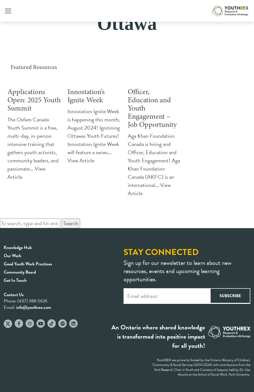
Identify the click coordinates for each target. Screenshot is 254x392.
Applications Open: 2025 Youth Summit (34, 100)
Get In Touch (15, 280)
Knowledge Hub (18, 247)
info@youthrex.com (33, 307)
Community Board (20, 272)
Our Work (12, 255)
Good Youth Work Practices (28, 263)
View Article (80, 160)
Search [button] (71, 223)
